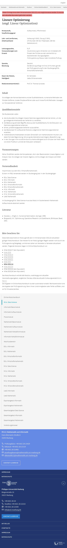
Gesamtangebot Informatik (13, 415)
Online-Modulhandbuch (41, 7)
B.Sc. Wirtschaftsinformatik (13, 356)
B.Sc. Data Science (55, 7)
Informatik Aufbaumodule (12, 312)
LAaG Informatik (9, 391)
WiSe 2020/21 (8, 260)
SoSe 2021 (7, 262)
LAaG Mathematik (10, 396)
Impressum (6, 472)
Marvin (4, 281)
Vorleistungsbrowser (11, 425)
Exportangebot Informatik (12, 401)
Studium (29, 7)
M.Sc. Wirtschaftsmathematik (13, 386)
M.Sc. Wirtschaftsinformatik (13, 381)
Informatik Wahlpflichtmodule (14, 337)
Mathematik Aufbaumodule (13, 327)
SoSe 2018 (7, 252)
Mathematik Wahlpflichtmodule (14, 332)
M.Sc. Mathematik (10, 376)
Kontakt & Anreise (11, 463)
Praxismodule (8, 317)
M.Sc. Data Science (10, 366)
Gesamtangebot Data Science (14, 410)
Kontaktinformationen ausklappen (63, 483)
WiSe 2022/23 (8, 267)
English (63, 3)
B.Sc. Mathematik (9, 351)
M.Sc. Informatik (9, 371)
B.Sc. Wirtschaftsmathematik (13, 361)
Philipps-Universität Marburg (9, 483)
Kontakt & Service (10, 516)
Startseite (3, 7)
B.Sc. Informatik (9, 346)
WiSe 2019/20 (8, 257)
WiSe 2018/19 (8, 255)
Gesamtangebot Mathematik (13, 420)
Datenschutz (7, 477)
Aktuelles (6, 524)
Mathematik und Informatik (16, 7)
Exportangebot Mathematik (13, 406)
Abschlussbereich (10, 342)
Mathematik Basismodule (12, 322)
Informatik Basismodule (12, 307)
